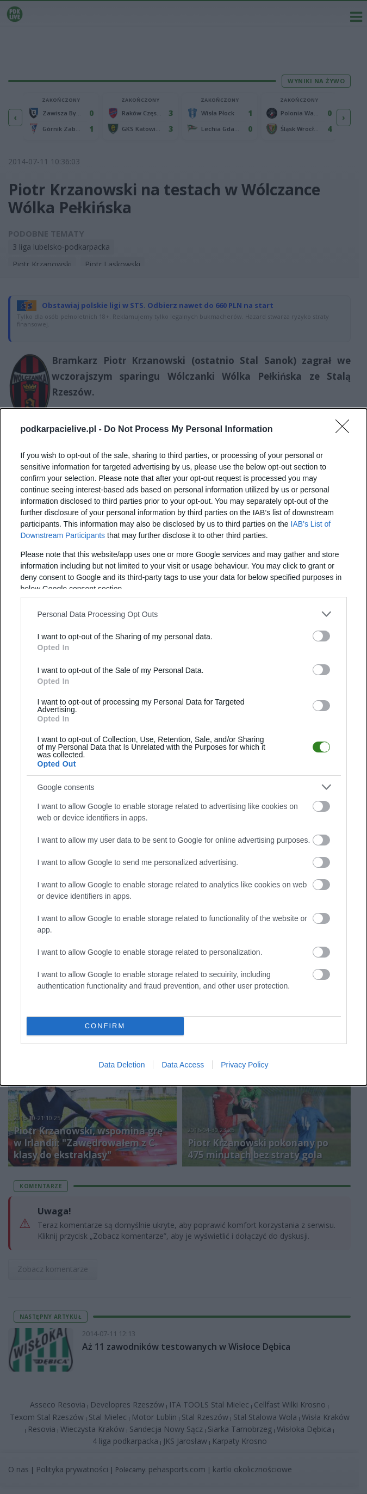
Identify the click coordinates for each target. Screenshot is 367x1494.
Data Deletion (122, 1064)
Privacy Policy (244, 1064)
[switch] (321, 636)
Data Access (182, 1064)
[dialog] (183, 747)
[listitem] (184, 614)
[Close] (345, 429)
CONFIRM (105, 1026)
